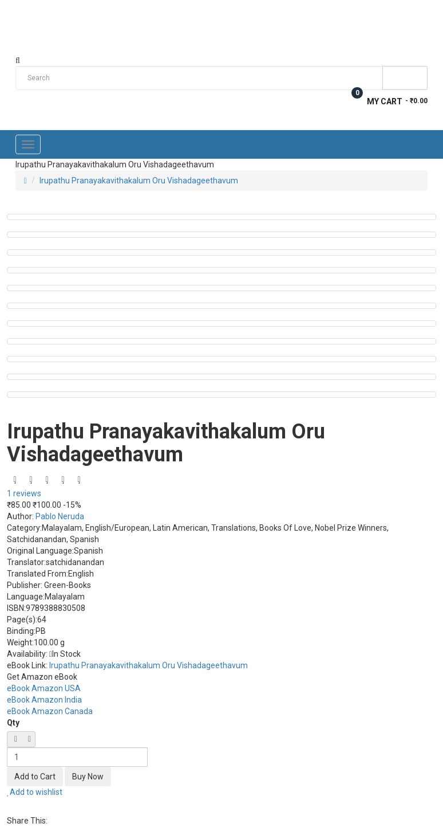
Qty (13, 722)
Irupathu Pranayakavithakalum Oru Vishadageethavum (138, 180)
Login (417, 13)
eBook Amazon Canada (50, 711)
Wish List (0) (360, 13)
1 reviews (24, 493)
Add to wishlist (34, 792)
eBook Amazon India (44, 699)
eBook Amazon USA (44, 688)
